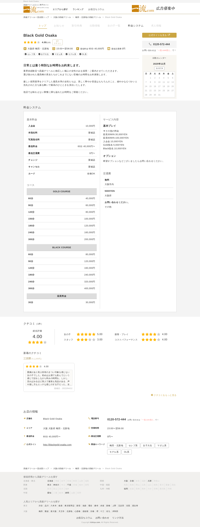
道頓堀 (85, 511)
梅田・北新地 (116, 445)
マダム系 (161, 445)
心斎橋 (77, 511)
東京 (49, 485)
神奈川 (56, 485)
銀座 (60, 506)
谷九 (108, 511)
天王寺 (62, 511)
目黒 (128, 506)
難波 (47, 511)
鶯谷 (90, 506)
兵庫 (150, 481)
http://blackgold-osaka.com (57, 444)
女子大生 (147, 445)
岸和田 (115, 511)
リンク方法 (118, 517)
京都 (132, 481)
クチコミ (57, 42)
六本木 (54, 506)
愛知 (49, 493)
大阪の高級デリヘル (62, 17)
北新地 (69, 511)
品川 (47, 506)
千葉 (69, 485)
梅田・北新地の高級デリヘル (88, 17)
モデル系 (114, 452)
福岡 (126, 489)
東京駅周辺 (69, 506)
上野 (114, 506)
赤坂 (102, 506)
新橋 (108, 506)
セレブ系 (133, 445)
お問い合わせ (102, 517)
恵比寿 (135, 506)
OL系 (126, 452)
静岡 (67, 493)
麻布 (96, 506)
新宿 (78, 506)
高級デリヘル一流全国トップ (36, 17)
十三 (102, 511)
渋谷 (41, 506)
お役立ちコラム (84, 517)
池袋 (84, 506)
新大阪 (54, 511)
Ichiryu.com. (95, 522)
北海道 (50, 481)
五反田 (121, 506)
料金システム (136, 25)
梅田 (41, 511)
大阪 (126, 481)
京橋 (92, 511)
